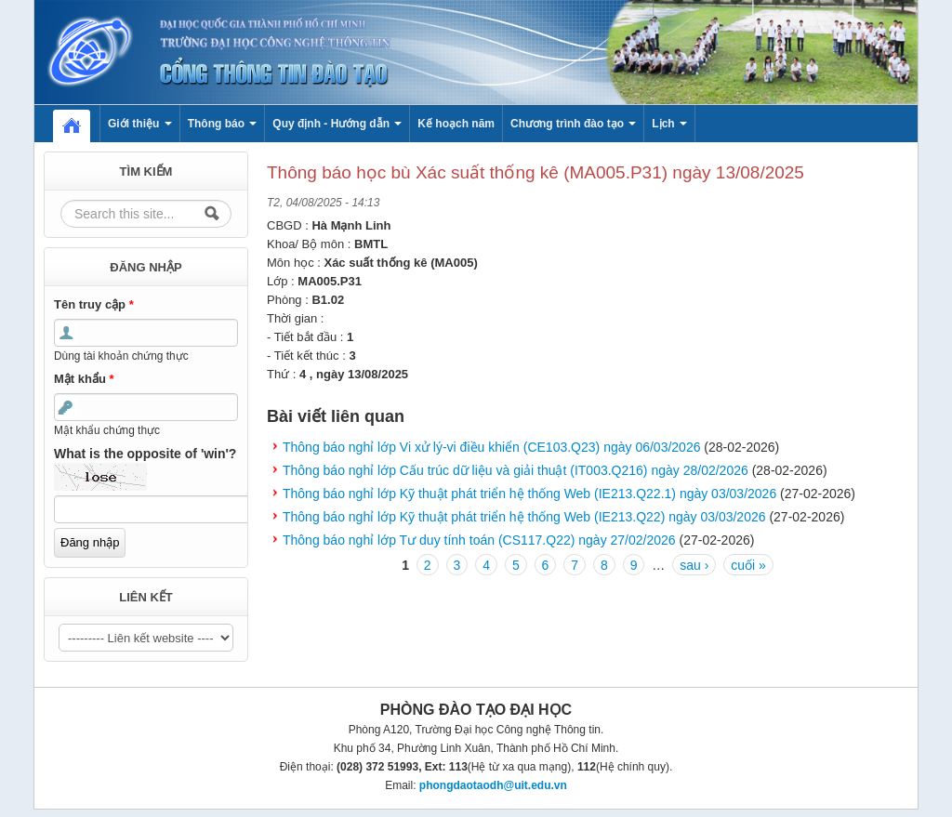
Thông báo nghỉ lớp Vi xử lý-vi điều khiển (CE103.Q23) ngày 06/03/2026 (491, 447)
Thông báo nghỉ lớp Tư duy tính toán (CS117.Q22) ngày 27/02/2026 (479, 540)
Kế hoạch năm (456, 123)
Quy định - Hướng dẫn (337, 123)
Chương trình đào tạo (573, 123)
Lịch (669, 123)
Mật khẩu (84, 379)
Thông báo (223, 123)
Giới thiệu (140, 123)
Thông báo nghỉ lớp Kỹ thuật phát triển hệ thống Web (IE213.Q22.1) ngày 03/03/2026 (529, 493)
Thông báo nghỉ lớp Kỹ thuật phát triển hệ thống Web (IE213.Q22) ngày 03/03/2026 (524, 516)
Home (80, 123)
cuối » (748, 565)
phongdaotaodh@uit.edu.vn (493, 785)
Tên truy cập (94, 304)
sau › (694, 565)
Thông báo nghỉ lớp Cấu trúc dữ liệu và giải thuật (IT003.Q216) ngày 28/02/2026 (515, 470)
